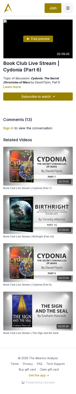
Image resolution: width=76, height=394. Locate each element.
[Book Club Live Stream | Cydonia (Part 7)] (38, 188)
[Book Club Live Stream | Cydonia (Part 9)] (38, 285)
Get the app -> (39, 375)
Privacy (28, 363)
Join (53, 8)
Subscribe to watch (38, 96)
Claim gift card (49, 369)
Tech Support (55, 363)
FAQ (39, 363)
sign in (8, 128)
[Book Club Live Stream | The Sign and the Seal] (38, 333)
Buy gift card (27, 369)
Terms (15, 363)
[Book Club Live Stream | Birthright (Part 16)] (38, 237)
